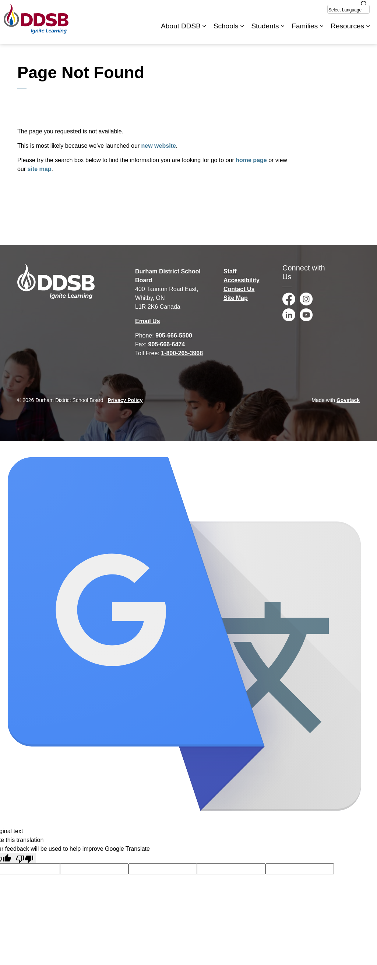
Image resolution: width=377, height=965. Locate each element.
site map (40, 169)
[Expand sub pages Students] (282, 33)
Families (305, 33)
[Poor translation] (25, 858)
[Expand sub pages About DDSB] (204, 33)
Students (265, 33)
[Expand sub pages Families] (321, 33)
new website (158, 146)
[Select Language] (348, 9)
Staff (230, 271)
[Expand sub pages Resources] (367, 33)
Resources (347, 33)
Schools (226, 33)
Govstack (348, 400)
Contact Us (238, 289)
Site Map (235, 298)
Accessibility (241, 280)
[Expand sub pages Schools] (242, 33)
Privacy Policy (125, 400)
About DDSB (181, 33)
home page (251, 160)
